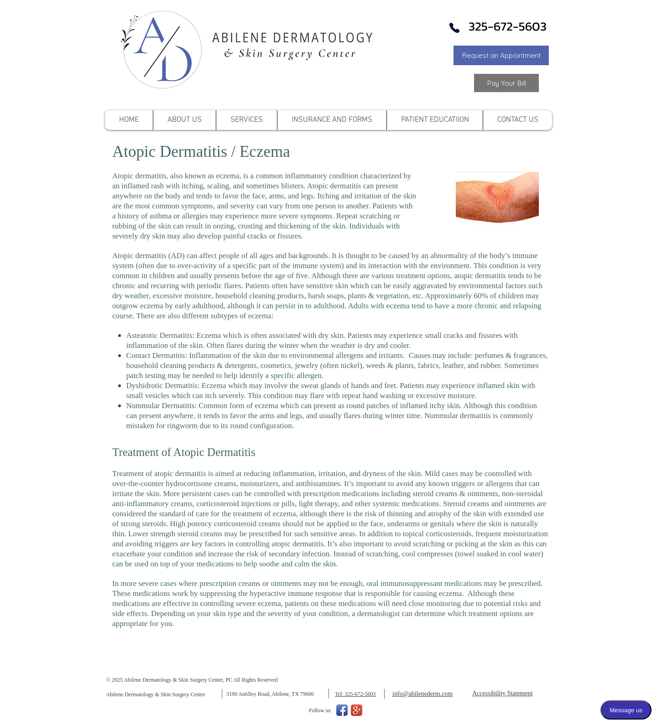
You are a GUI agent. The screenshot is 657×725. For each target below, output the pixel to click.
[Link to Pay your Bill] (506, 83)
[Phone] (454, 28)
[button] (501, 55)
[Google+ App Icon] (356, 710)
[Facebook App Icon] (342, 710)
